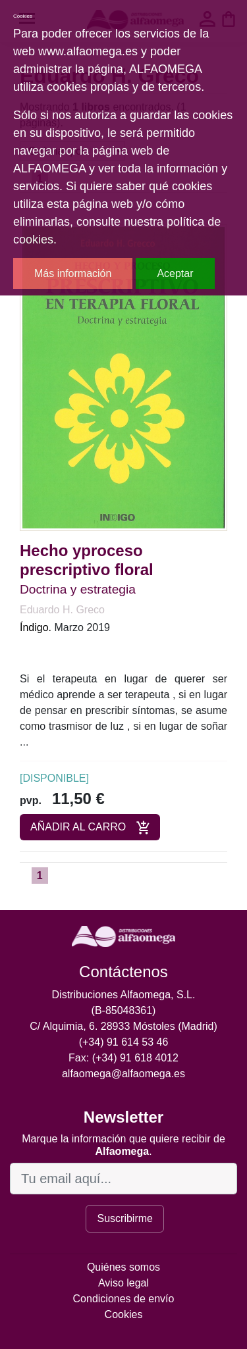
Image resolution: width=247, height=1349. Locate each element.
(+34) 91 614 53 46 (124, 1042)
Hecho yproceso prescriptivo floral (86, 560)
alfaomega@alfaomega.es (123, 1073)
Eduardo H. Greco (62, 609)
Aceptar (175, 273)
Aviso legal (123, 1282)
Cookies (124, 1314)
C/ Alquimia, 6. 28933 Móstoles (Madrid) (123, 1026)
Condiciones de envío (124, 1298)
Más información (72, 273)
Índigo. (35, 627)
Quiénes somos (123, 1267)
